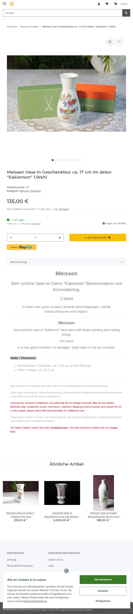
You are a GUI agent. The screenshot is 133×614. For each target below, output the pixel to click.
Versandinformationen (20, 565)
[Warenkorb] (120, 3)
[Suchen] (62, 13)
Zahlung (11, 559)
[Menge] (35, 237)
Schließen (101, 591)
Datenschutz (55, 559)
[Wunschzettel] (107, 3)
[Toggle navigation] (4, 2)
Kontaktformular (16, 572)
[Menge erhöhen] (60, 237)
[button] (99, 3)
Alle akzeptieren (101, 579)
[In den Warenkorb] (97, 237)
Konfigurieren (101, 601)
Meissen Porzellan (30, 190)
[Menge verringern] (11, 237)
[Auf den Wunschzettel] (119, 42)
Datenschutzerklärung (57, 601)
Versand (64, 209)
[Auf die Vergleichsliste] (110, 42)
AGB (50, 565)
